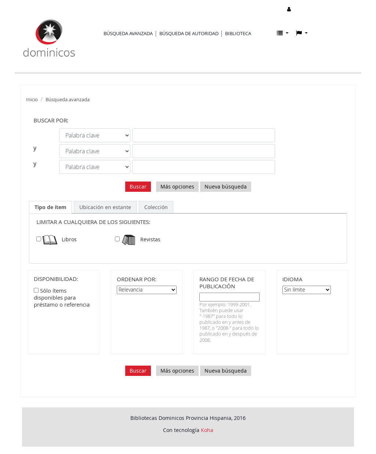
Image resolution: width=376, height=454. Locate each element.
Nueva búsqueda (226, 186)
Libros (60, 239)
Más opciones (177, 186)
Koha (207, 429)
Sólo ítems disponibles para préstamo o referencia (62, 297)
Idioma (292, 279)
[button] (283, 33)
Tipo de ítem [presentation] (50, 207)
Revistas (140, 239)
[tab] (50, 207)
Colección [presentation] (156, 207)
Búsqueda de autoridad (188, 33)
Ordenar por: (136, 279)
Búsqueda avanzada (128, 33)
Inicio (32, 99)
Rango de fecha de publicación (226, 283)
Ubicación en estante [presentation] (105, 207)
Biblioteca (238, 33)
